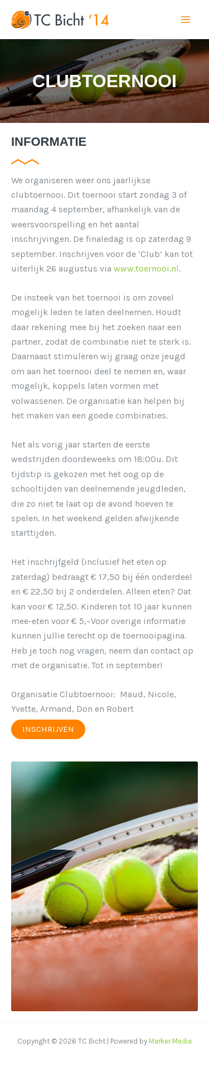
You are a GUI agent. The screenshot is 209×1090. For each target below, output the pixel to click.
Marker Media (170, 1041)
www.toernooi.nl (146, 268)
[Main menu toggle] (185, 19)
